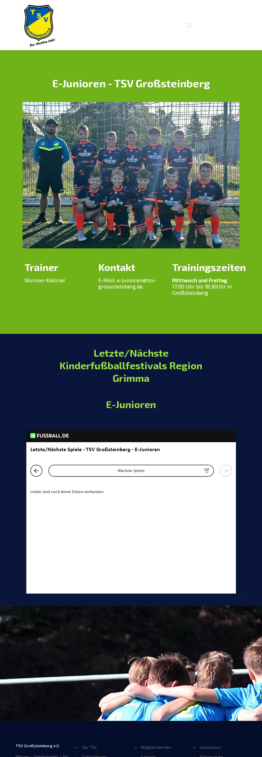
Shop (145, 690)
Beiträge (148, 681)
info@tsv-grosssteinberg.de (41, 686)
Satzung (148, 661)
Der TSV (89, 652)
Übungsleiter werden (160, 671)
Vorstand (90, 681)
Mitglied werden (156, 652)
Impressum (210, 652)
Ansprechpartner (98, 690)
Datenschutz (211, 661)
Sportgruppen (95, 671)
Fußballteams (94, 661)
